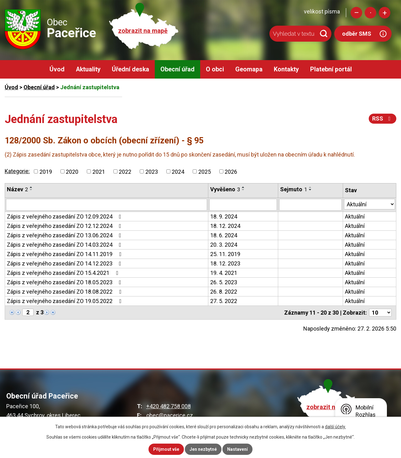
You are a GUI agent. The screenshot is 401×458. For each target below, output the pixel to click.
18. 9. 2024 (223, 216)
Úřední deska (130, 69)
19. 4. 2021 (223, 273)
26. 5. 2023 (223, 282)
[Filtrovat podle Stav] (369, 204)
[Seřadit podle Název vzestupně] (31, 187)
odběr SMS (356, 33)
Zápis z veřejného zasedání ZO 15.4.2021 (64, 273)
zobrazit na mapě (143, 30)
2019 (45, 171)
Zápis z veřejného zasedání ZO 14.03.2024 (65, 244)
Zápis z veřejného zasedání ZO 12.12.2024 (65, 226)
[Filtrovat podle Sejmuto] (310, 205)
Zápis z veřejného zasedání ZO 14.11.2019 (65, 254)
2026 (231, 171)
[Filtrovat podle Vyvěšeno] (243, 205)
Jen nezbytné (203, 449)
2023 (151, 171)
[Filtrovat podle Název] (106, 205)
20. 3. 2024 (223, 244)
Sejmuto (293, 189)
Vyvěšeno (225, 189)
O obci (215, 69)
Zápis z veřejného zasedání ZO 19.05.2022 (65, 301)
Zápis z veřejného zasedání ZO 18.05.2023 (65, 282)
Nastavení (237, 449)
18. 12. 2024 (225, 226)
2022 (125, 171)
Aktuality (88, 69)
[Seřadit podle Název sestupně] (31, 189)
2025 (204, 171)
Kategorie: (17, 171)
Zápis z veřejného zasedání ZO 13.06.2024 (65, 235)
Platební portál (331, 69)
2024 (178, 171)
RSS (382, 118)
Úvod (57, 69)
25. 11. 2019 (225, 254)
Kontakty (286, 69)
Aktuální (355, 216)
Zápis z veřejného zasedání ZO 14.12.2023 (65, 263)
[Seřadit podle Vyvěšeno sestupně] (243, 189)
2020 (72, 171)
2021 (98, 171)
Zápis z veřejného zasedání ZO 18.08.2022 (65, 291)
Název (17, 189)
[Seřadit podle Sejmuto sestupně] (310, 189)
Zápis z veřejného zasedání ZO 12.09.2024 (65, 216)
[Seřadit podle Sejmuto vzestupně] (310, 187)
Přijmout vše (166, 449)
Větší (384, 12)
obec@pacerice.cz (169, 415)
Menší (356, 12)
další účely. (335, 426)
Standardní (370, 12)
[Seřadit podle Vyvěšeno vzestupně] (243, 187)
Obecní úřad (177, 69)
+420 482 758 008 (168, 406)
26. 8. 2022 (223, 291)
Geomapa (249, 69)
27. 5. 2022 (223, 301)
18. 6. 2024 (223, 235)
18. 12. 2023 (225, 263)
